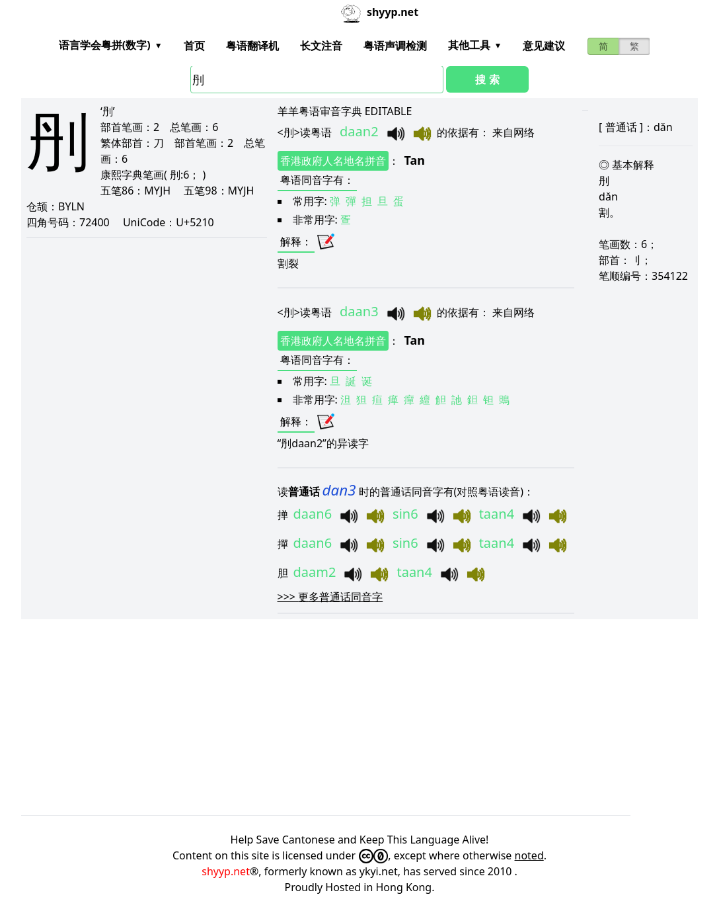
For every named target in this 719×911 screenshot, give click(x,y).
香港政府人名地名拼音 (333, 160)
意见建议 (544, 45)
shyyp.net (226, 871)
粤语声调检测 (395, 45)
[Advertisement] (359, 717)
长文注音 (321, 45)
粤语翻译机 (252, 45)
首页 (194, 45)
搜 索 (487, 79)
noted (529, 855)
